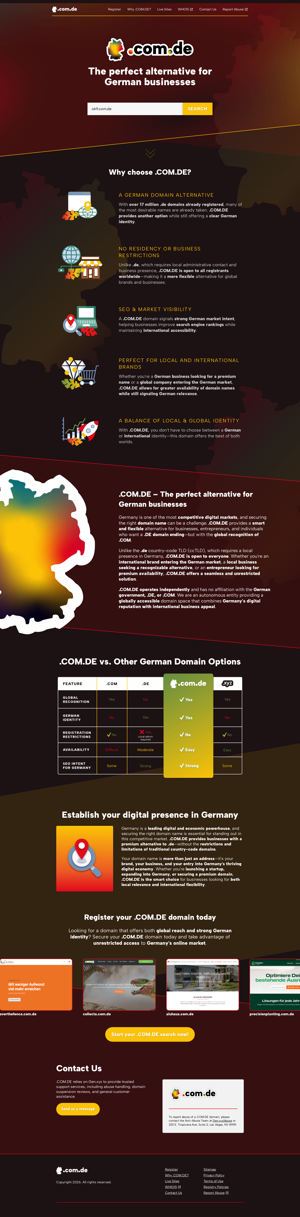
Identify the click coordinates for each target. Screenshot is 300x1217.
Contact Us (207, 9)
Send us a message (78, 1109)
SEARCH (197, 108)
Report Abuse (233, 9)
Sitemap (210, 1169)
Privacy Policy (214, 1175)
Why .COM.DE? (139, 9)
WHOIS (183, 9)
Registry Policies (216, 1187)
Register (114, 9)
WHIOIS (171, 1187)
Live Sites (164, 9)
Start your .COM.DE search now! (150, 1034)
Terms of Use (213, 1181)
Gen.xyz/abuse (222, 1120)
